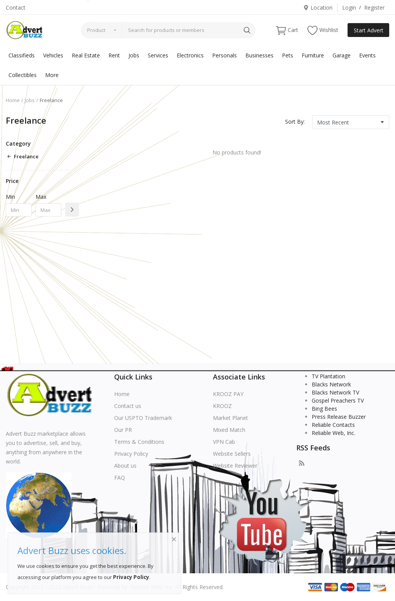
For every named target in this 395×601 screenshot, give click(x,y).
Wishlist (322, 30)
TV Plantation (328, 376)
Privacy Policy (131, 453)
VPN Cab (224, 441)
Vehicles (53, 55)
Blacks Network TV (335, 392)
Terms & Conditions (139, 441)
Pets (287, 55)
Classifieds (21, 55)
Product (96, 30)
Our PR (123, 429)
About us (125, 465)
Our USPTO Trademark (143, 417)
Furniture (313, 55)
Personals (224, 55)
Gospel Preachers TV (338, 400)
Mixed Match (229, 429)
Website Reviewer (235, 465)
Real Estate (86, 55)
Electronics (190, 55)
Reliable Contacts (333, 424)
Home (13, 100)
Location (318, 7)
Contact (15, 7)
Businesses (259, 55)
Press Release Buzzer (339, 416)
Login (349, 7)
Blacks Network (331, 384)
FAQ (119, 477)
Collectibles (22, 75)
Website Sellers (232, 453)
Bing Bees (324, 408)
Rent (114, 55)
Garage (342, 55)
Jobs (133, 55)
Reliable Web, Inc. (333, 432)
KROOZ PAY (228, 394)
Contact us (127, 406)
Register (374, 7)
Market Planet (230, 417)
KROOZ (222, 406)
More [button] (52, 75)
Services (158, 55)
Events (367, 55)
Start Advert (368, 30)
